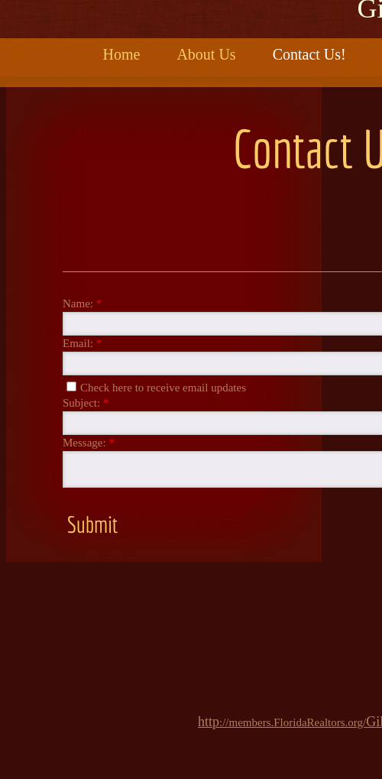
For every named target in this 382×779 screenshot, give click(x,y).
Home (122, 54)
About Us (205, 54)
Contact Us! (309, 54)
